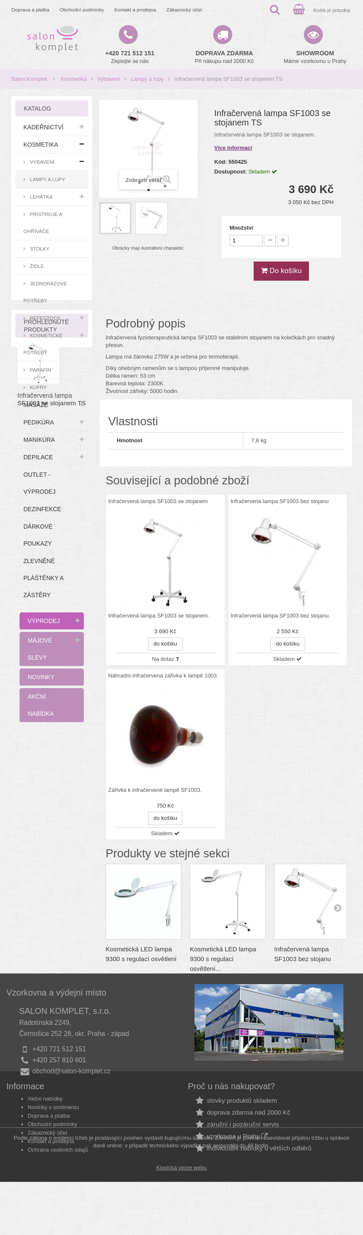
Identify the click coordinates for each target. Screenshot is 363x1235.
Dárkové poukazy (37, 535)
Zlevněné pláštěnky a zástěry (43, 578)
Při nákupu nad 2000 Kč (224, 57)
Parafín (40, 370)
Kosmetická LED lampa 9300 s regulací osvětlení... (223, 958)
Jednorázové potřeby (45, 292)
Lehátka (41, 196)
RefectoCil (45, 318)
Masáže (35, 404)
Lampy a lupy (147, 79)
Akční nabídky (45, 1115)
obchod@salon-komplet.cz (71, 1071)
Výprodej (44, 621)
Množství (242, 228)
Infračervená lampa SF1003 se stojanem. (158, 616)
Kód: (220, 162)
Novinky (41, 677)
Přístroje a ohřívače (42, 222)
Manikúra (39, 439)
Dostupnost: (230, 171)
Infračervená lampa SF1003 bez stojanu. (280, 616)
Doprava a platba (30, 9)
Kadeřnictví (43, 127)
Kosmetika (74, 79)
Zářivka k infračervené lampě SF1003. (155, 790)
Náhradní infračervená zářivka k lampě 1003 (162, 675)
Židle (36, 266)
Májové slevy (40, 649)
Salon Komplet (29, 79)
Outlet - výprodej (39, 483)
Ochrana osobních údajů (58, 1166)
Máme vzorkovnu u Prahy (315, 57)
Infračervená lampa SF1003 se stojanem (158, 501)
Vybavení (108, 79)
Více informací (233, 148)
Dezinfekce (42, 509)
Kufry (38, 387)
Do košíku (281, 271)
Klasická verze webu (181, 1221)
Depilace (38, 457)
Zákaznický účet (184, 9)
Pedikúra (38, 422)
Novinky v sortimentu (53, 1123)
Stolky (39, 248)
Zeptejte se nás (129, 57)
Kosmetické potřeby (43, 344)
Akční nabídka (41, 705)
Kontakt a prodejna (135, 9)
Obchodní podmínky (82, 9)
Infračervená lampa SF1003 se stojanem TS (51, 829)
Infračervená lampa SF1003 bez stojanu (280, 501)
